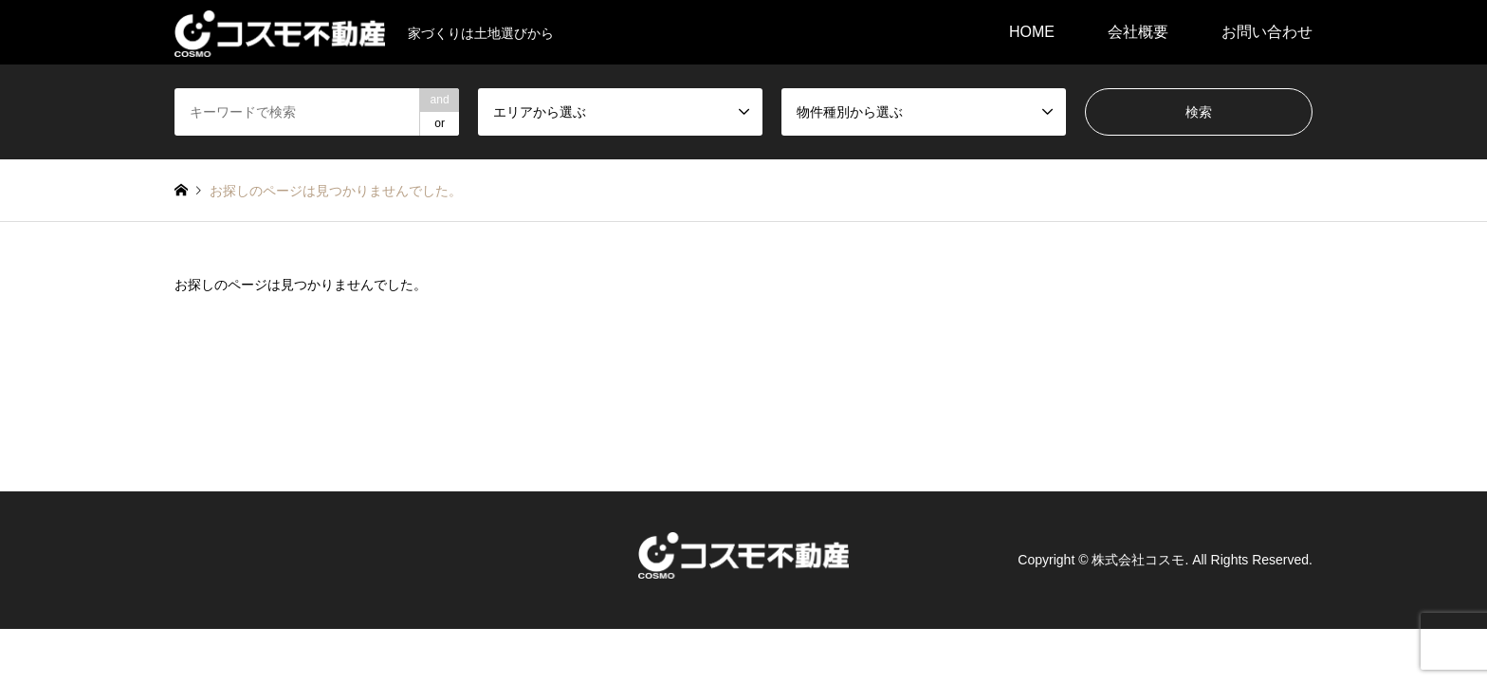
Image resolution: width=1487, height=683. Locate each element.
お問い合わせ (1267, 32)
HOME (1032, 32)
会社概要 (1138, 32)
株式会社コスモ (1138, 559)
